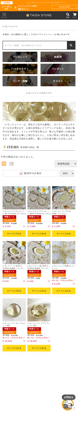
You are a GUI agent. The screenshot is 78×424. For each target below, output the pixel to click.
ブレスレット (20, 57)
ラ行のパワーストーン (41, 34)
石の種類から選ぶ (20, 34)
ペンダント (58, 69)
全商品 (6, 34)
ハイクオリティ (20, 69)
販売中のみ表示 (30, 173)
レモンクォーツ (62, 34)
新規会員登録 (64, 7)
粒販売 (58, 57)
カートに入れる (14, 233)
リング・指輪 (20, 81)
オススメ (58, 81)
